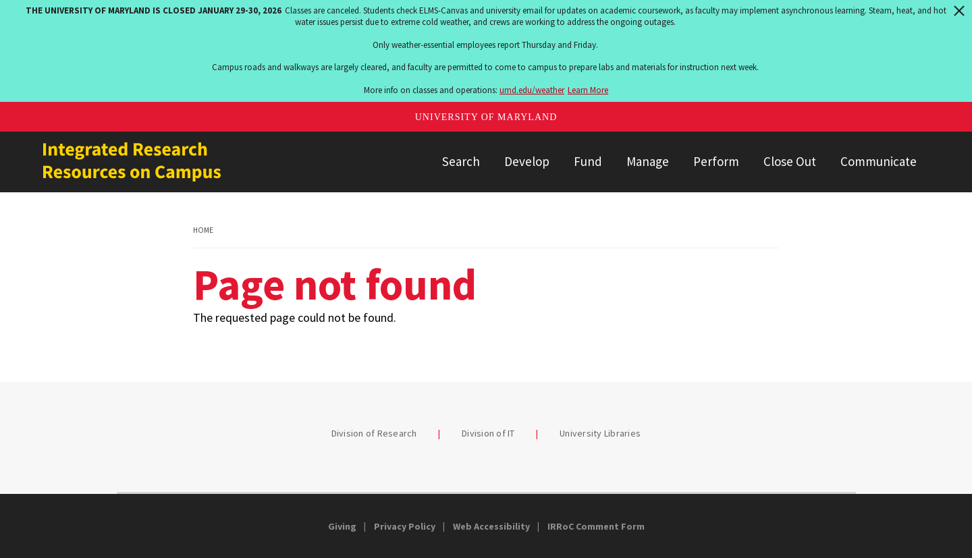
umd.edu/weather (532, 90)
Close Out (789, 161)
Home (203, 230)
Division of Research (374, 433)
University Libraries (600, 433)
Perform (716, 161)
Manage (647, 161)
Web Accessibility (491, 526)
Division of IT (488, 433)
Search (461, 161)
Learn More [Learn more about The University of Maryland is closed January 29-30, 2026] (588, 90)
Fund (588, 161)
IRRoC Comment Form (596, 526)
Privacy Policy (404, 526)
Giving (342, 526)
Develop (526, 161)
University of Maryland (486, 117)
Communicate (878, 161)
